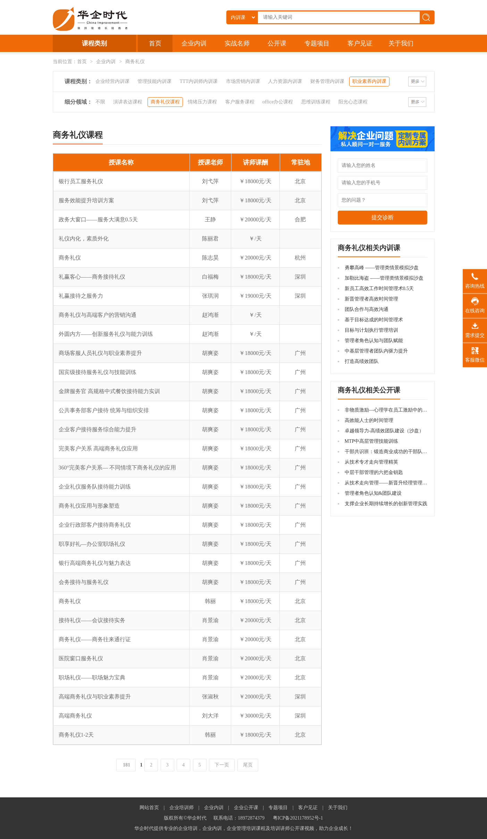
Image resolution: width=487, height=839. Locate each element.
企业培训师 (181, 807)
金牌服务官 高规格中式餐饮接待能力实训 (109, 391)
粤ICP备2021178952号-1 (298, 818)
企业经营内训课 (112, 81)
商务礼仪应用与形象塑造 (89, 506)
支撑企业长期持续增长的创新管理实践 (386, 503)
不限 (100, 101)
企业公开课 (246, 807)
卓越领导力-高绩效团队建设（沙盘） (384, 430)
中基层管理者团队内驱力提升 (376, 351)
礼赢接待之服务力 (81, 296)
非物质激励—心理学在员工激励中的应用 (388, 410)
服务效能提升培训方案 (86, 200)
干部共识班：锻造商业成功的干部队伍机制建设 (396, 451)
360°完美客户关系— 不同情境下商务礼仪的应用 (117, 468)
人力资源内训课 (285, 81)
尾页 (248, 765)
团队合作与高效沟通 (366, 309)
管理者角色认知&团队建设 (373, 493)
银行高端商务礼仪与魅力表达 (95, 563)
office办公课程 (277, 101)
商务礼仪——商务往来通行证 (95, 639)
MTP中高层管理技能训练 (371, 441)
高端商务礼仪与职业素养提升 (95, 697)
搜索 (427, 17)
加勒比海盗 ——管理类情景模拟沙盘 (384, 278)
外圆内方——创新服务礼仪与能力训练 (106, 334)
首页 (155, 43)
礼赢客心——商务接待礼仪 (92, 277)
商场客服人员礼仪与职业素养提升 (100, 353)
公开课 (277, 43)
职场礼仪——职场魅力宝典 (92, 677)
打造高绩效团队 (362, 361)
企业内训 (194, 43)
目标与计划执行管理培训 (371, 330)
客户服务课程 (239, 101)
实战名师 (237, 43)
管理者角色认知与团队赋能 (374, 340)
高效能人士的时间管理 (369, 420)
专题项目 (316, 43)
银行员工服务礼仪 (81, 181)
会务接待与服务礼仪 (84, 582)
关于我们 (400, 43)
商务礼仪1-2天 (76, 735)
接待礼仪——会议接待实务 (92, 620)
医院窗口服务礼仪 (81, 658)
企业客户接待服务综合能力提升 (97, 429)
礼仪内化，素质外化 (84, 238)
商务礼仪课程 (165, 101)
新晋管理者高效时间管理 (371, 299)
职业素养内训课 (369, 81)
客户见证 (359, 43)
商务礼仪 (70, 258)
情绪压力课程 (202, 101)
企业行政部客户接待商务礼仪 (95, 525)
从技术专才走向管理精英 (371, 462)
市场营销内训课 (243, 81)
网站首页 (149, 807)
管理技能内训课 (154, 81)
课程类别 (94, 43)
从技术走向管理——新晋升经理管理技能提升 (393, 482)
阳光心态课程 (353, 101)
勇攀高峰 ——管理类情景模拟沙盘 (382, 267)
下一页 (222, 765)
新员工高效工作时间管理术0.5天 (379, 288)
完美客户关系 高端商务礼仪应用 (98, 448)
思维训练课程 (315, 101)
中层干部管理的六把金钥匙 (374, 472)
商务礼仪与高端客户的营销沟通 (97, 315)
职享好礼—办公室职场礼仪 (92, 544)
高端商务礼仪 (75, 716)
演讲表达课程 (127, 101)
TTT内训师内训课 (199, 81)
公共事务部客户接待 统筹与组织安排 (104, 410)
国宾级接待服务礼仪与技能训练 (97, 372)
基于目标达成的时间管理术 (374, 319)
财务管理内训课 (327, 81)
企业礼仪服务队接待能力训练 (95, 487)
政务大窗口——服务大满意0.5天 (98, 219)
